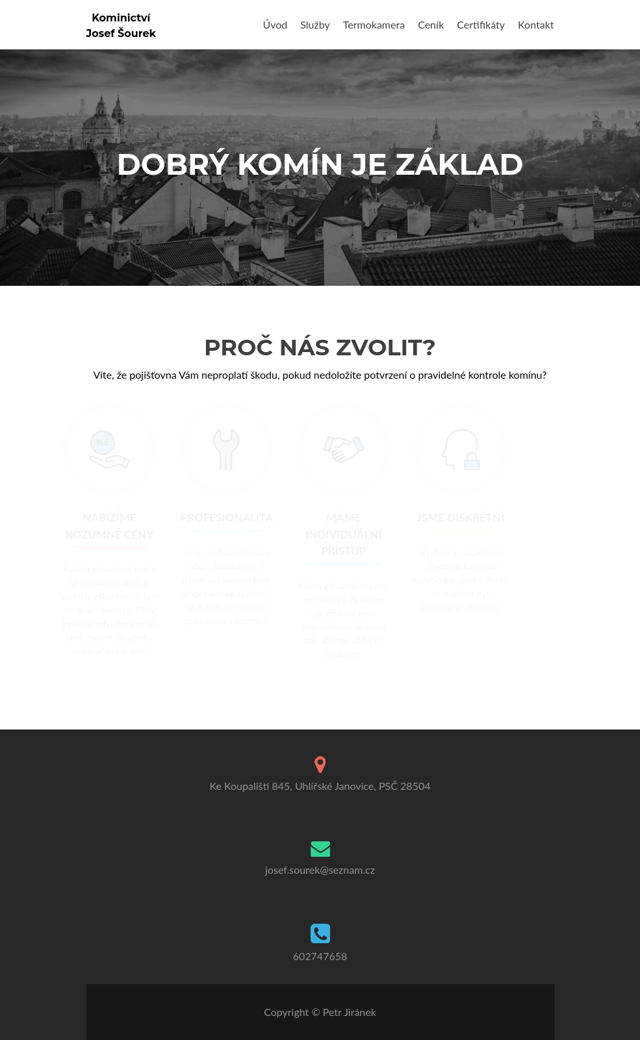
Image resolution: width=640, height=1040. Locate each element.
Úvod (275, 24)
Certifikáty (481, 24)
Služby (314, 24)
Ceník (431, 24)
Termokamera (374, 24)
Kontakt (536, 24)
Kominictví (121, 18)
